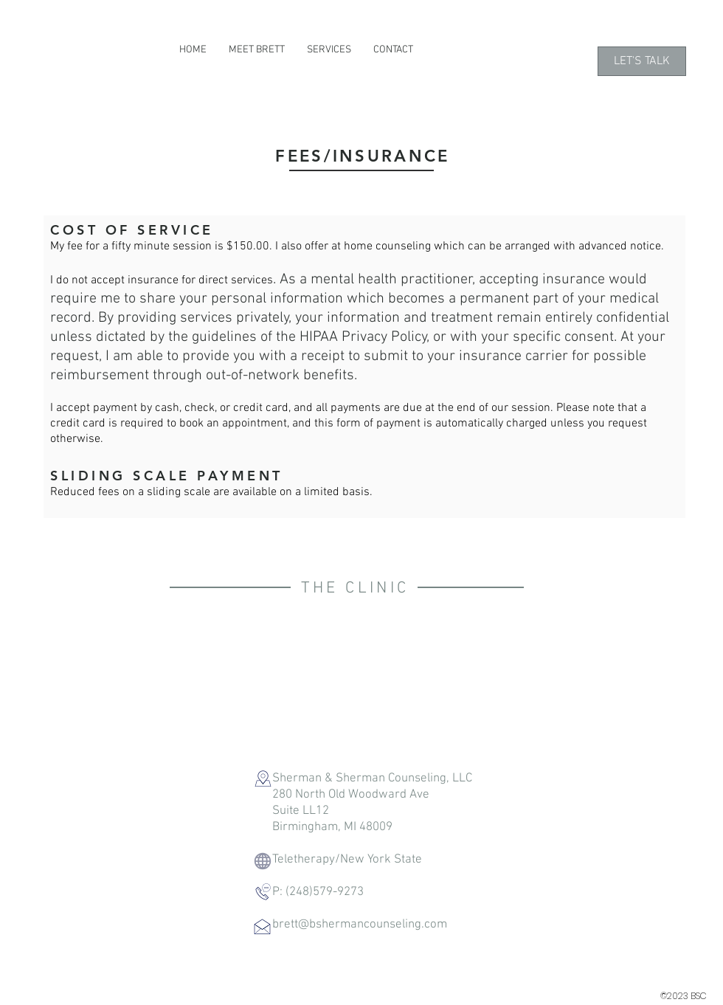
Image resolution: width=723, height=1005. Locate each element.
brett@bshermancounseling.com (359, 924)
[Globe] (262, 861)
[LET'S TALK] (642, 61)
